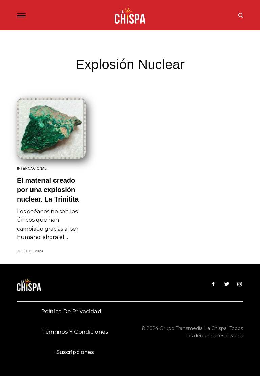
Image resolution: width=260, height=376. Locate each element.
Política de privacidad (71, 311)
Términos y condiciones (75, 332)
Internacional (32, 168)
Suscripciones (75, 352)
